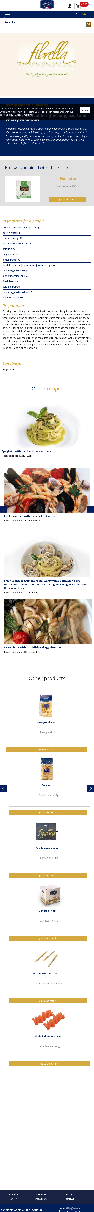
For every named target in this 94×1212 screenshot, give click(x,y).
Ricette (9, 22)
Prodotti (42, 1194)
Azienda (14, 1194)
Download (42, 1199)
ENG (83, 13)
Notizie (14, 1199)
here (32, 114)
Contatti (70, 1199)
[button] (3, 509)
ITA (75, 13)
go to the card (66, 199)
